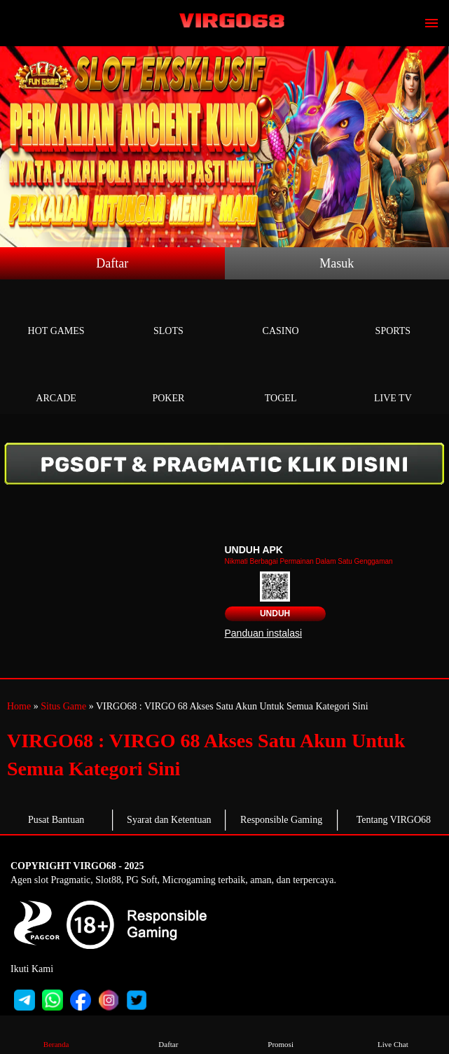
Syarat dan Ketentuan (169, 819)
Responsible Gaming (281, 819)
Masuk (336, 263)
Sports (393, 314)
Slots (168, 314)
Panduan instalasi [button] (264, 633)
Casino (281, 314)
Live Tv (393, 382)
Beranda (56, 1034)
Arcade (56, 382)
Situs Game (63, 706)
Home (19, 706)
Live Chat (392, 1034)
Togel (281, 382)
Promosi (280, 1034)
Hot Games (56, 314)
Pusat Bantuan (56, 819)
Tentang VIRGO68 (394, 819)
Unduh (275, 613)
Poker (168, 382)
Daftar (112, 263)
